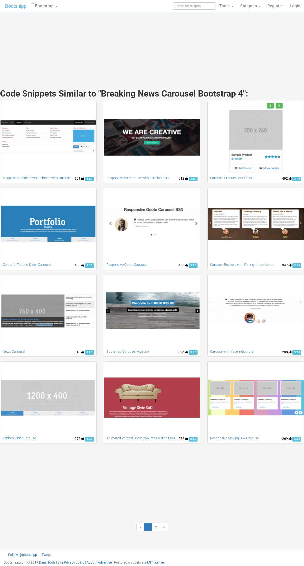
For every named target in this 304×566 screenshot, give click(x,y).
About (91, 562)
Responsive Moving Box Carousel (234, 438)
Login (295, 6)
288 (287, 352)
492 (287, 178)
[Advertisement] (116, 45)
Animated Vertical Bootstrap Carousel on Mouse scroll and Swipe (154, 438)
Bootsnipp (15, 6)
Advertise (105, 562)
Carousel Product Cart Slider (231, 178)
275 (79, 439)
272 (183, 439)
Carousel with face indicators (231, 351)
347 (287, 265)
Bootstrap (44, 4)
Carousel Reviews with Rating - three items (241, 265)
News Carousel (14, 351)
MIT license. (156, 562)
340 (79, 352)
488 (79, 265)
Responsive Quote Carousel (126, 265)
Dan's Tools (47, 562)
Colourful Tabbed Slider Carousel (27, 265)
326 (183, 352)
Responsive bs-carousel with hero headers (137, 178)
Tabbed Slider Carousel (20, 438)
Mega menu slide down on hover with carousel (37, 178)
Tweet (46, 555)
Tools (226, 6)
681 (79, 178)
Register (275, 6)
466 (183, 265)
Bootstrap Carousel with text (127, 351)
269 (287, 439)
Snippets (250, 6)
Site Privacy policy (71, 562)
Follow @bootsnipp (22, 555)
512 (183, 178)
